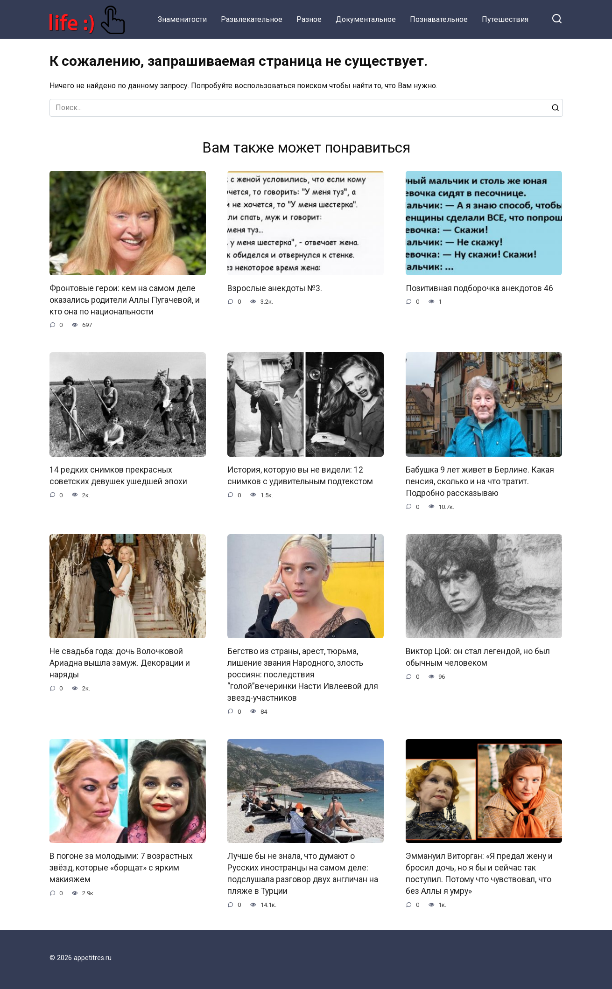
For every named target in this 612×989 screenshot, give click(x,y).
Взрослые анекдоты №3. (274, 288)
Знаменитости (182, 19)
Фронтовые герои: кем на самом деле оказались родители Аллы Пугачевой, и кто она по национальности (124, 300)
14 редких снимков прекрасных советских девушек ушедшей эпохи (118, 475)
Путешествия (505, 19)
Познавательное (439, 19)
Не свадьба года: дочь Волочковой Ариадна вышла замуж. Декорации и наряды (119, 662)
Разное (309, 19)
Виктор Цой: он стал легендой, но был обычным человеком (478, 656)
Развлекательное (251, 19)
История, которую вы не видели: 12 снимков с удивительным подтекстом (300, 475)
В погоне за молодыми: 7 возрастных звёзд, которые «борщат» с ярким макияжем (121, 866)
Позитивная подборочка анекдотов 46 (479, 288)
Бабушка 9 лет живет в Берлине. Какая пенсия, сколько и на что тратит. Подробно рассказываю (480, 481)
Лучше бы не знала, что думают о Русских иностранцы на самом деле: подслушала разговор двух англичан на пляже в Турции (302, 872)
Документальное (366, 19)
